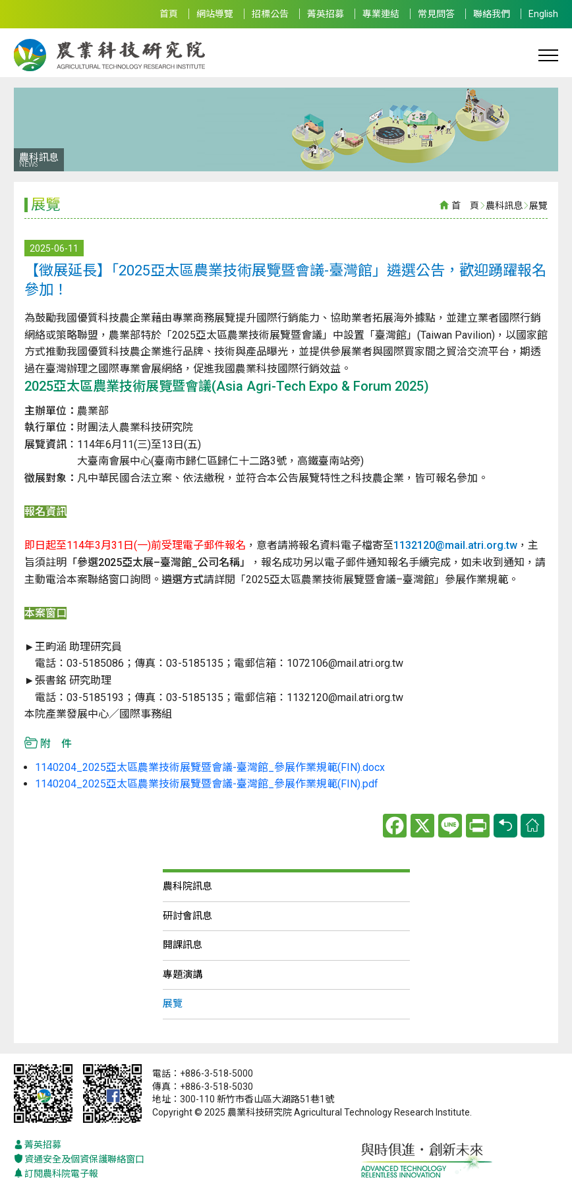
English (543, 14)
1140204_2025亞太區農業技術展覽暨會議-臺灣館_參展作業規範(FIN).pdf (206, 784)
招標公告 (270, 14)
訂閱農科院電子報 (56, 1173)
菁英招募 (325, 14)
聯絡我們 (491, 14)
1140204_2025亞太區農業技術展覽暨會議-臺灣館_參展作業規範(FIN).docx (210, 767)
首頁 (168, 14)
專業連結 (380, 14)
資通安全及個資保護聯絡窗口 (79, 1159)
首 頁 (465, 205)
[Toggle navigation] (548, 54)
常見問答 (436, 14)
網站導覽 (214, 14)
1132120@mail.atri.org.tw (455, 545)
